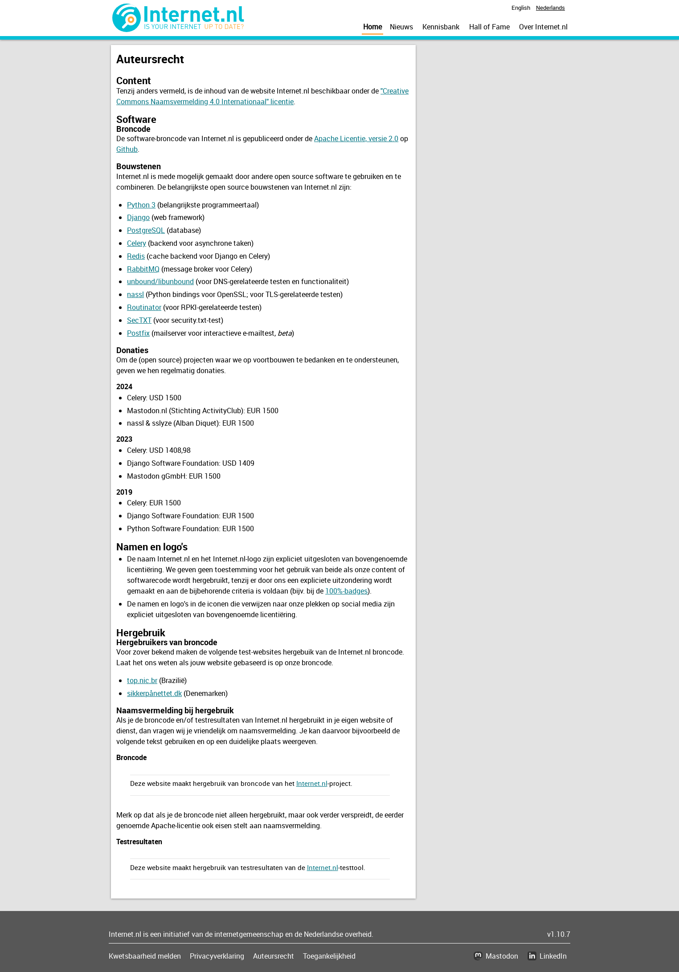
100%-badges (346, 591)
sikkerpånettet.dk (154, 693)
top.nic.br (142, 680)
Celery (136, 243)
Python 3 (141, 205)
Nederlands (550, 8)
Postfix (138, 333)
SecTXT (139, 320)
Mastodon (502, 956)
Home (372, 27)
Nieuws (401, 27)
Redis (136, 256)
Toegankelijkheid (329, 956)
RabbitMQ (143, 269)
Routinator (144, 307)
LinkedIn (553, 956)
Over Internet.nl (543, 27)
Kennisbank (440, 27)
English (520, 8)
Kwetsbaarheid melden (145, 956)
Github (127, 149)
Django (138, 217)
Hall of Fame (489, 27)
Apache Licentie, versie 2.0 (356, 138)
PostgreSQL (146, 230)
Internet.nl (311, 783)
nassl (135, 294)
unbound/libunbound (160, 281)
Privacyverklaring (217, 956)
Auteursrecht (273, 956)
